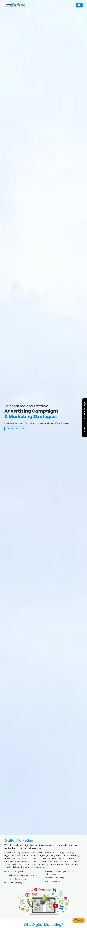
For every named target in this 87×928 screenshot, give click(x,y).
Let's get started (14, 429)
